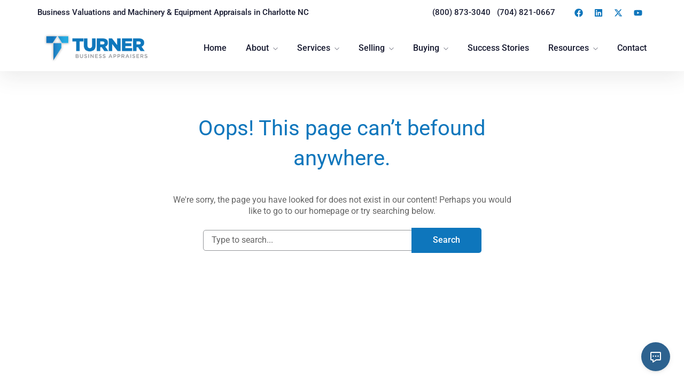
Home (215, 48)
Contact (632, 48)
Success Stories (498, 48)
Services (313, 48)
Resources (568, 48)
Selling (372, 48)
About (257, 48)
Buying (426, 48)
